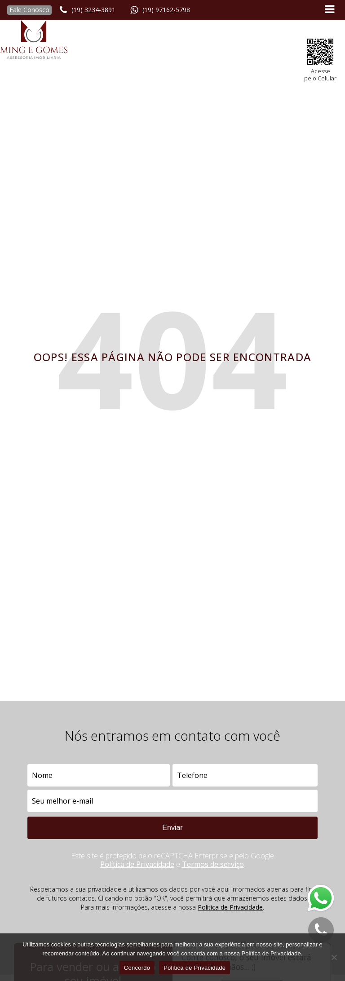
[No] (333, 957)
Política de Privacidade (137, 864)
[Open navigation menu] (329, 10)
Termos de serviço (213, 864)
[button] (26, 10)
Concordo (137, 967)
